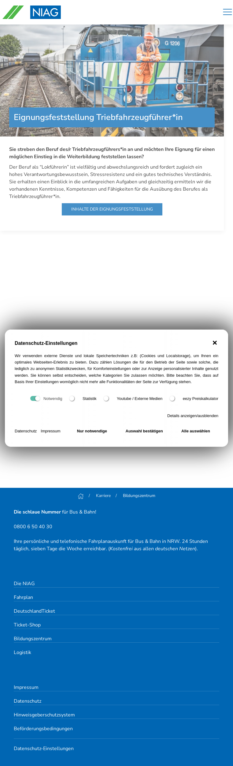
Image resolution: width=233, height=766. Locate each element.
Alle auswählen (195, 432)
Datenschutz (26, 432)
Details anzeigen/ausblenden (192, 417)
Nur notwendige (92, 432)
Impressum (50, 432)
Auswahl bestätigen (144, 432)
